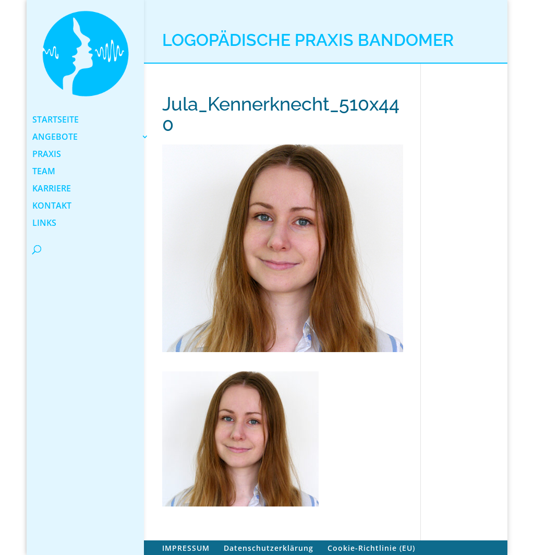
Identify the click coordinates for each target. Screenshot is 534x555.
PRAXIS (46, 155)
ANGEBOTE (55, 137)
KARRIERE (51, 189)
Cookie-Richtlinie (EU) (371, 548)
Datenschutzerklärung (268, 548)
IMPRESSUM (186, 548)
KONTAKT (51, 206)
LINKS (44, 223)
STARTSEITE (55, 120)
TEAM (43, 172)
